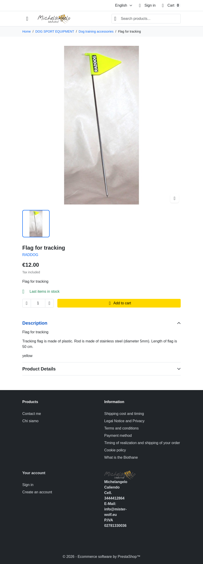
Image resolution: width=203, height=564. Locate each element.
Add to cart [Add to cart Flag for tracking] (119, 303)
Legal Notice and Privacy (124, 421)
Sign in (27, 485)
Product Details (39, 368)
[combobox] (146, 18)
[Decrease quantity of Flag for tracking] (26, 303)
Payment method (118, 435)
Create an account (37, 492)
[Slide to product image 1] (36, 223)
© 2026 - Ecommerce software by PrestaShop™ (101, 557)
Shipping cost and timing (124, 414)
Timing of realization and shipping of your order (142, 443)
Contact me (31, 414)
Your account (33, 473)
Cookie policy (115, 450)
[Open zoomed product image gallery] (174, 198)
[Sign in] (147, 5)
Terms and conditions (121, 428)
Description (34, 323)
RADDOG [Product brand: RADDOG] (30, 255)
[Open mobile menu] (27, 19)
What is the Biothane (121, 457)
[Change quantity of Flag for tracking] (38, 303)
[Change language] (123, 5)
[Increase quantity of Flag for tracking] (49, 303)
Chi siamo (30, 421)
